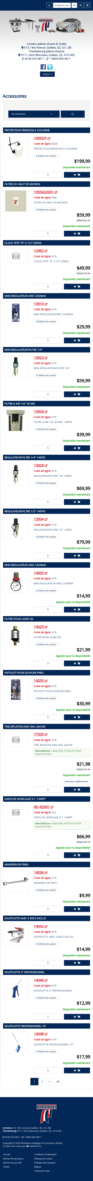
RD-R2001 (42, 807)
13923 (39, 357)
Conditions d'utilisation (45, 1154)
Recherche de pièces (13, 1158)
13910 (39, 303)
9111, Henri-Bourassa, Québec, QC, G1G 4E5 (48, 55)
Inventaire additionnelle (76, 781)
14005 (39, 573)
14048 (39, 1033)
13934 (39, 519)
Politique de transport (44, 1162)
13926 (39, 411)
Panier (6, 1166)
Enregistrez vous (62, 5)
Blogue (37, 1166)
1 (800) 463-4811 (60, 58)
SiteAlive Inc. (34, 1146)
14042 (39, 926)
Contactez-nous (42, 1170)
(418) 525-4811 (34, 58)
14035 (39, 680)
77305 (39, 734)
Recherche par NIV (12, 1162)
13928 (39, 465)
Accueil (6, 1154)
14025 (39, 626)
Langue (47, 74)
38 (57, 1081)
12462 (39, 250)
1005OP (40, 138)
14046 (39, 980)
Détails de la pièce (46, 155)
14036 (39, 872)
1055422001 (43, 192)
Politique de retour (43, 1158)
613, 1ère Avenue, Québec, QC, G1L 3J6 (47, 47)
